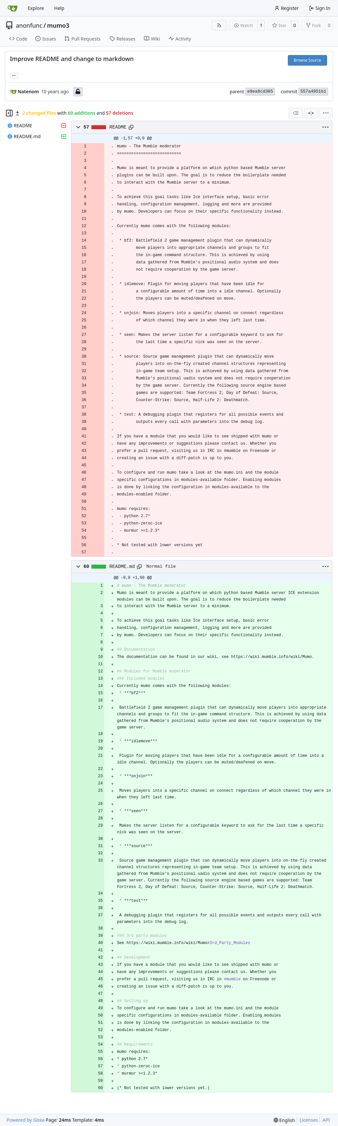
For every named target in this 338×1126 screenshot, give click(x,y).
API (326, 1120)
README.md (122, 566)
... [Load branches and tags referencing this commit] (14, 75)
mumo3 (58, 25)
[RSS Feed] (219, 25)
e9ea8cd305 (260, 91)
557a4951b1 (313, 91)
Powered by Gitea (26, 1120)
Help (59, 8)
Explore (36, 8)
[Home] (12, 8)
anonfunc (29, 25)
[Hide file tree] (9, 113)
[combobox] (296, 113)
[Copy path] (131, 127)
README (118, 127)
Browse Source (307, 60)
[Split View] (311, 113)
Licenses (309, 1120)
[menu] (326, 113)
